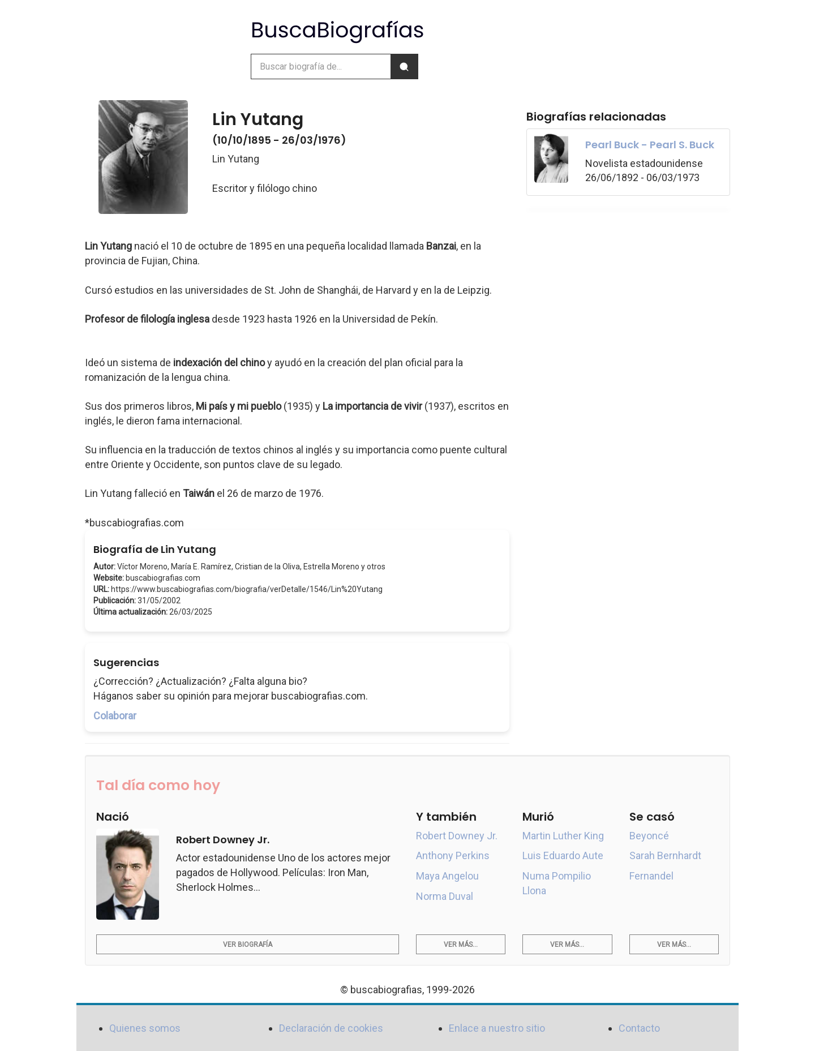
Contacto (639, 1028)
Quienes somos (145, 1028)
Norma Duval (444, 896)
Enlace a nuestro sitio (497, 1028)
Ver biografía (247, 945)
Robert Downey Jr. (456, 836)
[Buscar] (404, 66)
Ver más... (461, 945)
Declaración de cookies (331, 1028)
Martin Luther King (563, 836)
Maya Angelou (447, 876)
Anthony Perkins (453, 855)
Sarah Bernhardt (665, 855)
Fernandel (651, 876)
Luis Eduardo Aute (562, 855)
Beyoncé (649, 836)
